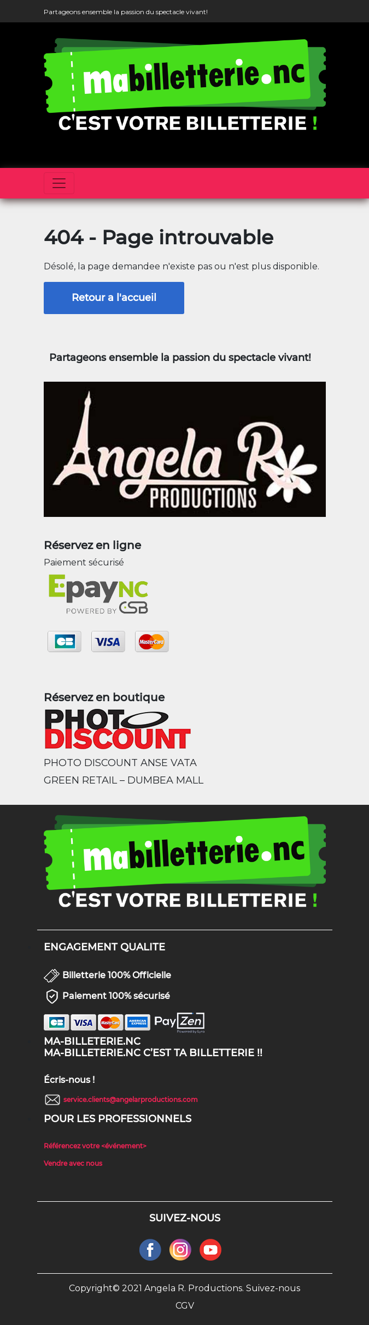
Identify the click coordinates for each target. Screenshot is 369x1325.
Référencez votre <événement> (95, 1146)
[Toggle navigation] (59, 183)
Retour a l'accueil (114, 298)
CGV (184, 1305)
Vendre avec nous (73, 1163)
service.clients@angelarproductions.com (130, 1099)
